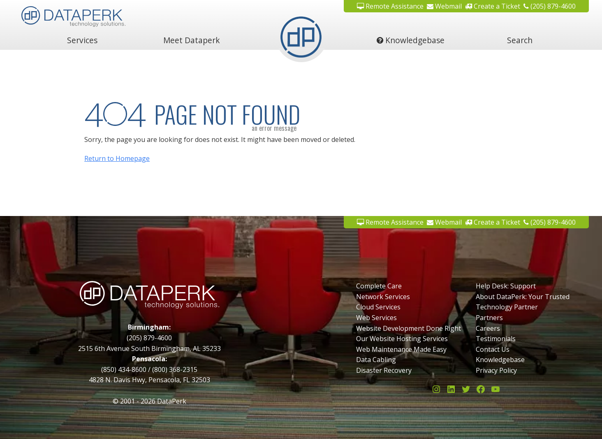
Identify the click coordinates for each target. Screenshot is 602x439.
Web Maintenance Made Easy (401, 349)
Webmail (444, 6)
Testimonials (496, 338)
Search (520, 40)
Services (82, 40)
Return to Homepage (117, 158)
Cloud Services (378, 306)
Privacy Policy (496, 370)
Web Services (376, 317)
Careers (488, 328)
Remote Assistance (390, 6)
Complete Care (379, 285)
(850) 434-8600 (123, 369)
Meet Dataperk (191, 40)
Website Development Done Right (408, 328)
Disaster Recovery (384, 370)
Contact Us (492, 349)
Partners (489, 317)
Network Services (383, 296)
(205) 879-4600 (549, 6)
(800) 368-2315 (174, 369)
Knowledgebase (411, 40)
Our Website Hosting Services (402, 338)
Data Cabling (376, 359)
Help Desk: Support (506, 285)
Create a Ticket (492, 6)
